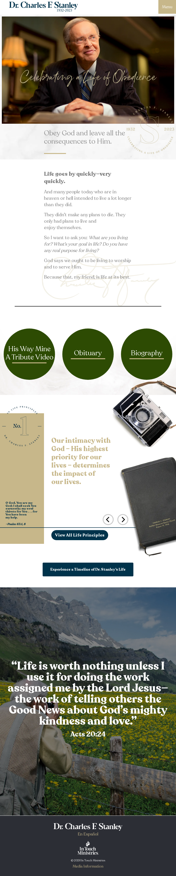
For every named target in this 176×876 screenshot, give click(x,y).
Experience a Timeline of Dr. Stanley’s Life (88, 569)
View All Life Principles (79, 535)
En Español (88, 834)
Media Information (88, 866)
